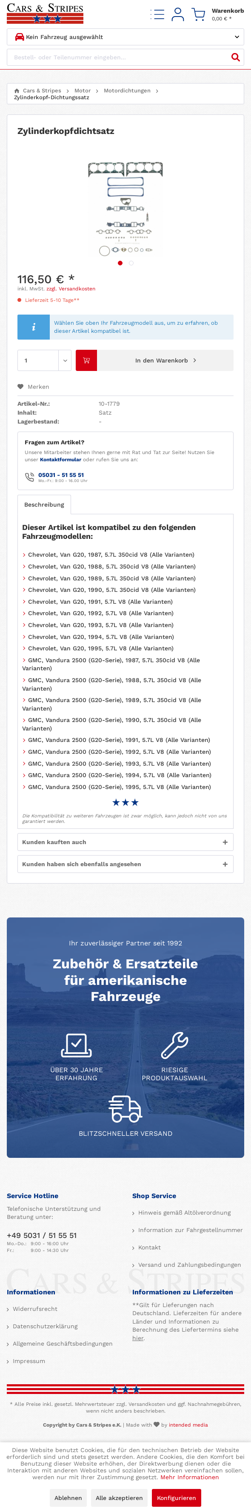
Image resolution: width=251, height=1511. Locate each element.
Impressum (28, 1361)
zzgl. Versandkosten (70, 289)
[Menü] (157, 14)
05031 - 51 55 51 (61, 474)
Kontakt (148, 1247)
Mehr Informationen (189, 1477)
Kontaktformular (60, 460)
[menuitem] (157, 14)
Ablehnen (68, 1497)
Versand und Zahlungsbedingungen (188, 1264)
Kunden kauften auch (54, 842)
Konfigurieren (176, 1497)
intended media (188, 1425)
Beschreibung (44, 504)
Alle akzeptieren (119, 1497)
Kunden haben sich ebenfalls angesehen (81, 864)
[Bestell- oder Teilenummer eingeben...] (125, 57)
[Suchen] (235, 57)
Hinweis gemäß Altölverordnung (183, 1212)
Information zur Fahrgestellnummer (189, 1230)
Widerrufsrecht (34, 1308)
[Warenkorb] (217, 14)
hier (137, 1338)
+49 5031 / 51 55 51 (42, 1235)
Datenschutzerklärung (44, 1326)
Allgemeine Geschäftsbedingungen (62, 1343)
